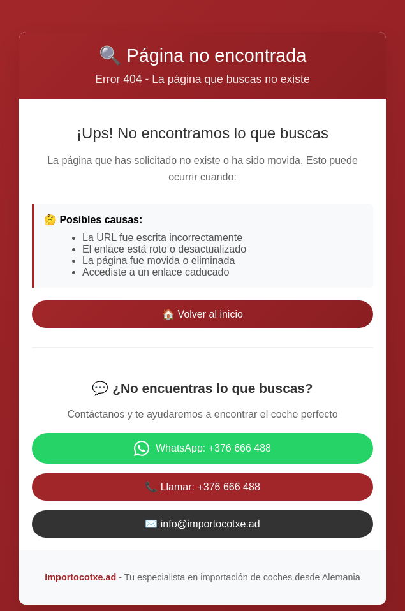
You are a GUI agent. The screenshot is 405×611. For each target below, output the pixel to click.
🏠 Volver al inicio (202, 314)
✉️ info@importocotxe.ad (202, 524)
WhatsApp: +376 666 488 (202, 448)
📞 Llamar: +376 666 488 (202, 487)
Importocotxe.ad (80, 577)
